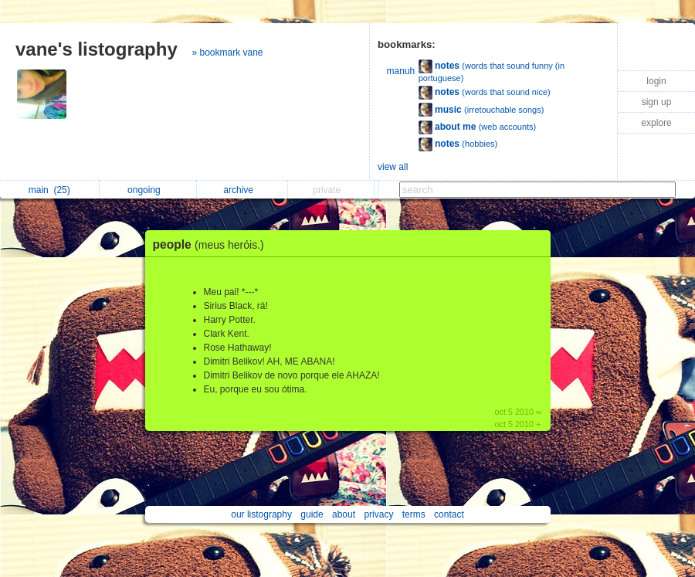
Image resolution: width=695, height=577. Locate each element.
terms (413, 514)
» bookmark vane (227, 52)
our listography (261, 514)
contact (449, 514)
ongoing (147, 190)
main (49, 190)
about (343, 514)
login (656, 81)
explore (656, 122)
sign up (657, 102)
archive (242, 190)
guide (311, 514)
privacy (378, 514)
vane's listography (96, 49)
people (212, 244)
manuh (401, 71)
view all (393, 166)
